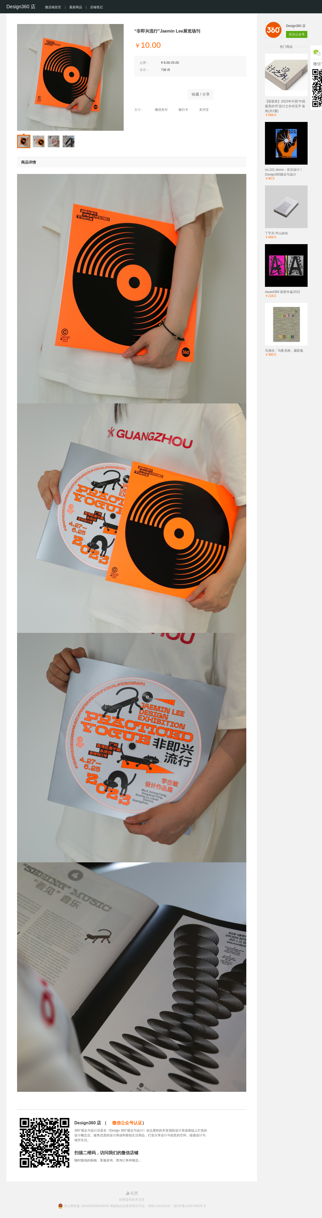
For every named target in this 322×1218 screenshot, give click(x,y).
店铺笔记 (96, 7)
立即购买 (158, 93)
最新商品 (75, 7)
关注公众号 (297, 34)
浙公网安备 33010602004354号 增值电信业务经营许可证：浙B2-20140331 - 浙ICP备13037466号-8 (135, 1206)
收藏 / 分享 (201, 94)
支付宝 (201, 110)
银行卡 (180, 110)
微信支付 (158, 110)
